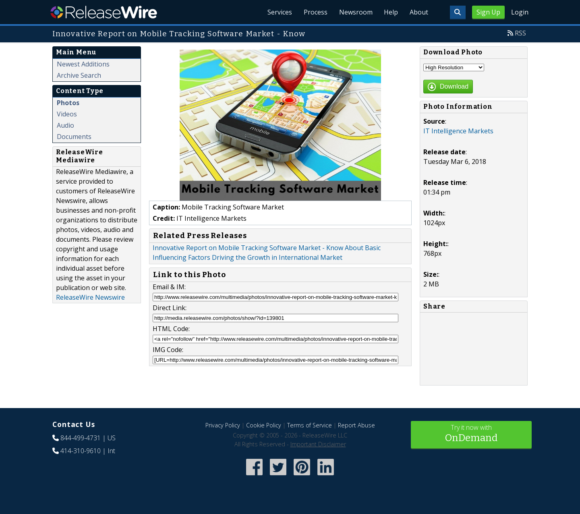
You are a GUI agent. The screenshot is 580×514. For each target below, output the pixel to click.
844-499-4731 (80, 437)
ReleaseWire (103, 12)
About (418, 12)
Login (519, 12)
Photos (68, 102)
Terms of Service (309, 425)
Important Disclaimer (318, 444)
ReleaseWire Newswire (90, 297)
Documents (74, 136)
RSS (520, 33)
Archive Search (79, 75)
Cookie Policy (263, 425)
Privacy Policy (222, 425)
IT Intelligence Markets (458, 130)
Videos (67, 114)
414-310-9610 (80, 450)
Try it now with (471, 434)
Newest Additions (83, 64)
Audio (65, 125)
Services (273, 12)
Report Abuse (356, 425)
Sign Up (488, 12)
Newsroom (352, 12)
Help (389, 12)
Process (311, 12)
